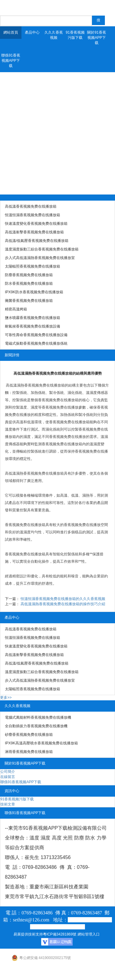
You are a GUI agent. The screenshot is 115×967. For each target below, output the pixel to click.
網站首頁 (10, 32)
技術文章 (7, 804)
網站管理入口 (89, 934)
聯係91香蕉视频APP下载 (10, 60)
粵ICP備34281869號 (59, 934)
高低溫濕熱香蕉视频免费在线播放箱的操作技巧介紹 (63, 604)
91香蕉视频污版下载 (75, 35)
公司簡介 (7, 771)
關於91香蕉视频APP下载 (96, 37)
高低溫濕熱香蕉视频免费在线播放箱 (35, 385)
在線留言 (7, 777)
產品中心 (32, 32)
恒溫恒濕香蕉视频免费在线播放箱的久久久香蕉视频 (63, 599)
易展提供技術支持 (28, 934)
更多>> (6, 697)
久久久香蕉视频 (53, 35)
